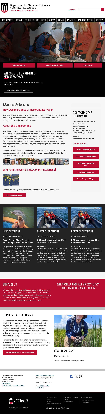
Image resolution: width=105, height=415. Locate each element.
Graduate (19, 20)
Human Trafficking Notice (87, 402)
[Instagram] (62, 410)
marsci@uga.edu (89, 140)
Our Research (87, 65)
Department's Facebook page (71, 377)
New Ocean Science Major (54, 65)
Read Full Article (20, 263)
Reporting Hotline (85, 404)
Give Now (72, 9)
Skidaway (52, 20)
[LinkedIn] (69, 410)
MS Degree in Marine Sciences (86, 158)
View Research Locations (14, 196)
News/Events (71, 20)
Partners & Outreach (85, 20)
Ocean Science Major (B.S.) (86, 151)
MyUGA (49, 402)
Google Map (39, 389)
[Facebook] (57, 410)
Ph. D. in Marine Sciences (86, 173)
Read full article (53, 263)
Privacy (66, 400)
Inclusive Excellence (32, 20)
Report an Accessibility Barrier (86, 399)
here (31, 157)
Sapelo (43, 20)
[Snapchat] (64, 410)
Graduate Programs (19, 65)
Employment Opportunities (54, 404)
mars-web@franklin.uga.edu (45, 377)
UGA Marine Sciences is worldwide (18, 91)
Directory (99, 20)
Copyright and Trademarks (71, 398)
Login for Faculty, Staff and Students (13, 387)
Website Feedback (68, 402)
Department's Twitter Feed (76, 377)
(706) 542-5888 (44, 387)
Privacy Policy (6, 385)
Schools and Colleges (52, 398)
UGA (8, 132)
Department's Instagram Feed (80, 377)
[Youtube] (67, 410)
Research (61, 20)
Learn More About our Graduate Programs (20, 354)
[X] (59, 410)
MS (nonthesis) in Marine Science (86, 165)
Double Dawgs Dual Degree (86, 180)
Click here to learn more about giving (27, 301)
